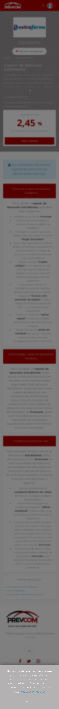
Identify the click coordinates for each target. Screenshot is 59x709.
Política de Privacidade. (33, 691)
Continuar (31, 701)
